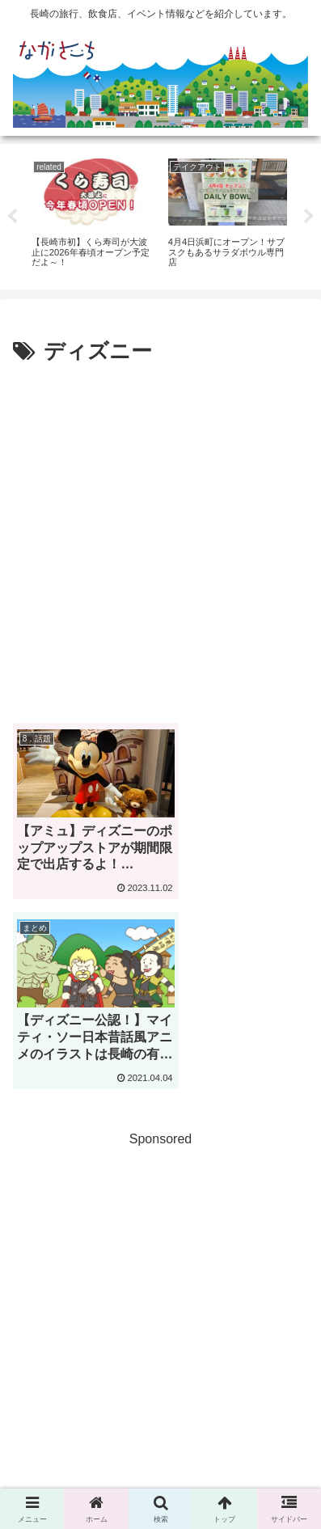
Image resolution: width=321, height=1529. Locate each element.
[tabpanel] (90, 214)
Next (309, 217)
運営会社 (161, 1456)
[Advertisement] (160, 538)
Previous (12, 217)
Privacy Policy (237, 1432)
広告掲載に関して (83, 1432)
